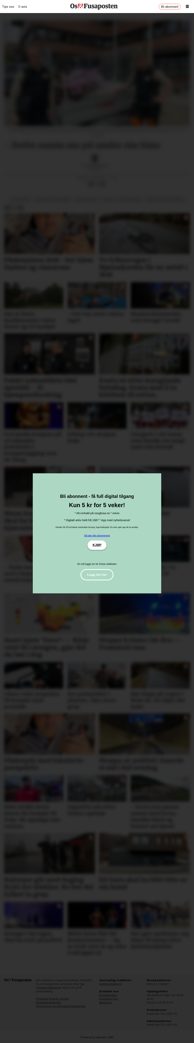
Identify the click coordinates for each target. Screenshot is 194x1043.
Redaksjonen (108, 995)
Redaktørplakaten (48, 1002)
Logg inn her (97, 575)
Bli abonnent (169, 7)
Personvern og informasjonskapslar (61, 1006)
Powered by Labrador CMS (97, 1037)
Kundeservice (108, 998)
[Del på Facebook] (91, 184)
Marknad (105, 1002)
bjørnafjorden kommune (52, 199)
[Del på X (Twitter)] (97, 184)
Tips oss (8, 7)
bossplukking (20, 199)
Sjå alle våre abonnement (97, 535)
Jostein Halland (110, 984)
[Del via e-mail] (103, 184)
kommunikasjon (86, 199)
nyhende (108, 199)
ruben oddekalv (130, 199)
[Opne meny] (187, 6)
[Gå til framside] (94, 7)
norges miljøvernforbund (165, 199)
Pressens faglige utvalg (52, 998)
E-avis (23, 7)
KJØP (97, 545)
